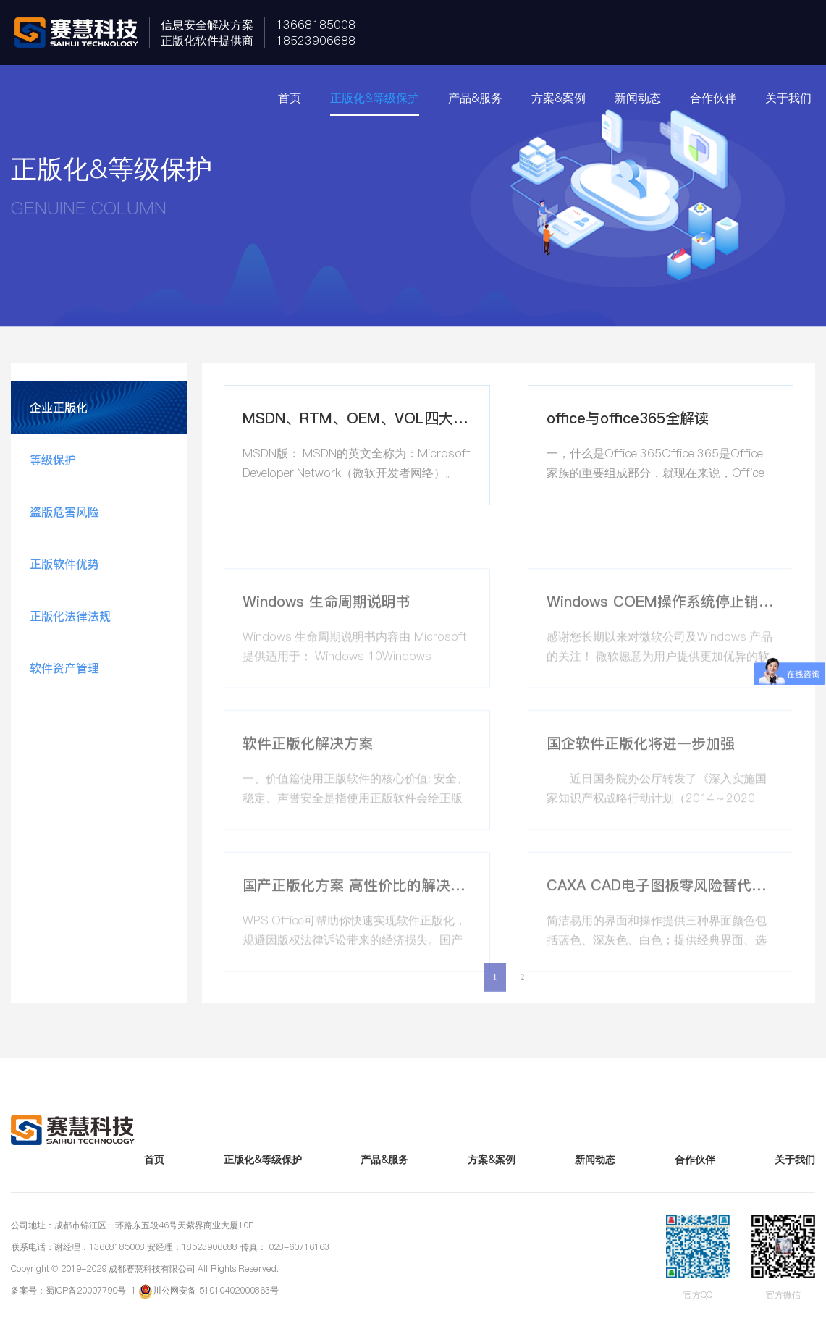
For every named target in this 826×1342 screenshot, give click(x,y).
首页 (289, 98)
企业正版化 (59, 407)
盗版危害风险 (64, 512)
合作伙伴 (713, 98)
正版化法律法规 (70, 616)
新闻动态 (638, 98)
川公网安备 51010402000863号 (215, 1290)
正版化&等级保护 (374, 98)
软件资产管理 (64, 668)
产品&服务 (475, 98)
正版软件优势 (64, 564)
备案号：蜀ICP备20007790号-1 (73, 1290)
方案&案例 (558, 98)
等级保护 (53, 460)
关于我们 (788, 98)
